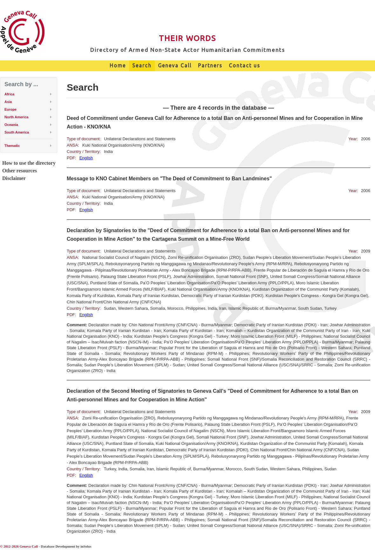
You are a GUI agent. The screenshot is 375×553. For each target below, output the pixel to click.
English (86, 158)
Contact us (244, 65)
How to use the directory (29, 163)
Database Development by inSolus (66, 546)
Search (142, 65)
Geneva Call (175, 65)
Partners (210, 65)
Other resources (19, 170)
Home (118, 65)
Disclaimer (14, 178)
